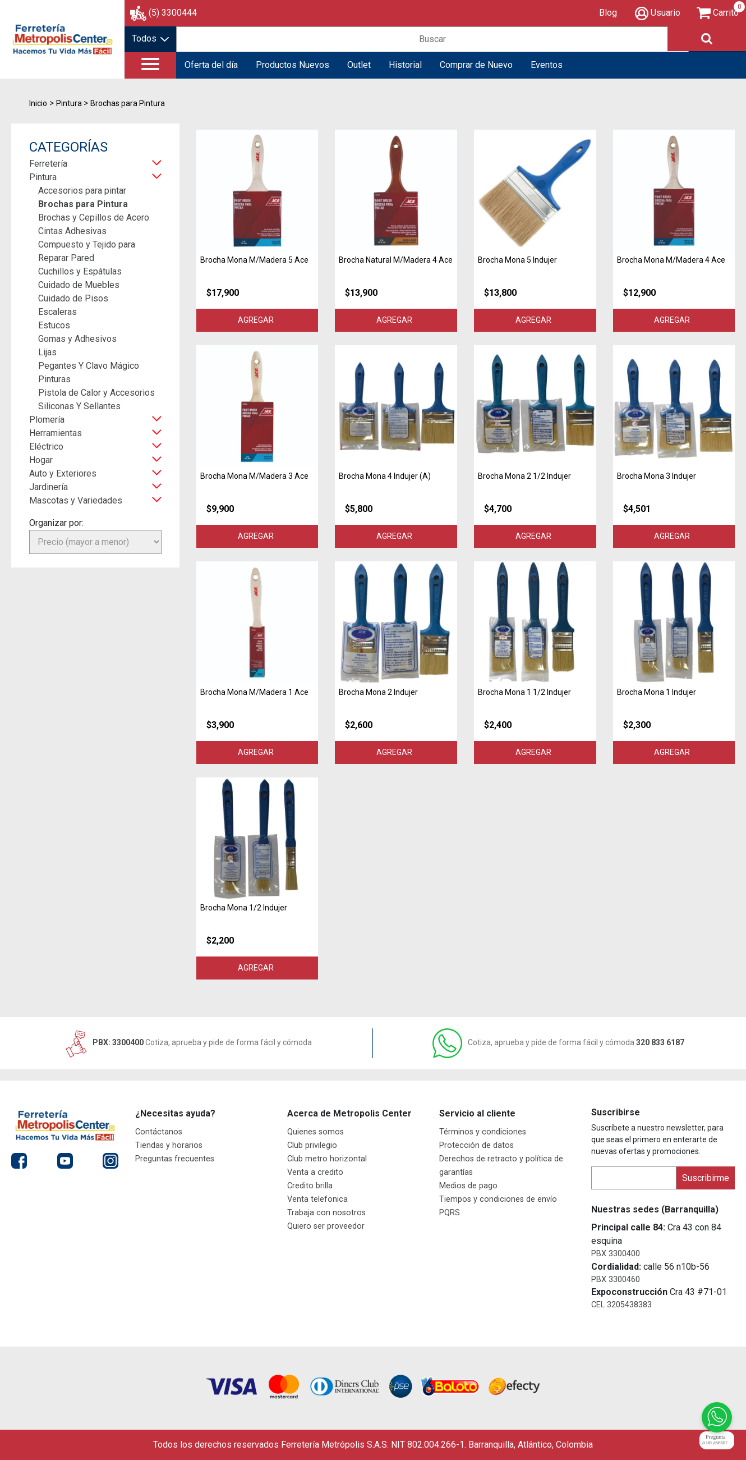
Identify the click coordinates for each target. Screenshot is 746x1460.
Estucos (54, 325)
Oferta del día (211, 65)
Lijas (47, 352)
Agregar (257, 319)
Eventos (547, 65)
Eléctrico (46, 446)
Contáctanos (158, 1132)
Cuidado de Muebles (78, 285)
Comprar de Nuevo (476, 65)
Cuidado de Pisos (73, 298)
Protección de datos (476, 1145)
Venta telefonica (317, 1199)
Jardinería (48, 487)
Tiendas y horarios (168, 1145)
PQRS (449, 1213)
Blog (608, 12)
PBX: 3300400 (187, 1042)
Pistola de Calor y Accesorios (96, 392)
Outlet (359, 65)
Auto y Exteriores (62, 473)
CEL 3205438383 (621, 1305)
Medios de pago (468, 1186)
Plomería (47, 419)
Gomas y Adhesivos (77, 338)
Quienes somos (315, 1132)
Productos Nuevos (292, 65)
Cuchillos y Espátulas (80, 271)
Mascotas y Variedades (75, 500)
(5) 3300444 (173, 12)
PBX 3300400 (615, 1253)
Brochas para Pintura (83, 204)
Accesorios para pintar (82, 190)
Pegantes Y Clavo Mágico (88, 365)
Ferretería (48, 163)
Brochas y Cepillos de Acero (93, 217)
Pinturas (54, 379)
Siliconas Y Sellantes (79, 406)
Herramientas (55, 433)
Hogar (41, 460)
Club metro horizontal (327, 1159)
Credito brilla (310, 1186)
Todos (150, 38)
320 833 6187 (558, 1042)
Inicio (38, 103)
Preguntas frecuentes (174, 1159)
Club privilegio (312, 1145)
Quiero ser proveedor (326, 1226)
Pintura (43, 177)
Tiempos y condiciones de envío (498, 1199)
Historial (405, 65)
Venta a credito (315, 1172)
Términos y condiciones (482, 1132)
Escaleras (57, 311)
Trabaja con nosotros (326, 1213)
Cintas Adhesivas (72, 231)
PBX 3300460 (615, 1279)
